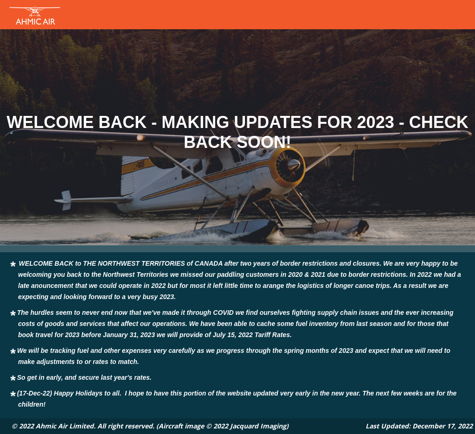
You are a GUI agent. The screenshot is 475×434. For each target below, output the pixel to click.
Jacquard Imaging (258, 425)
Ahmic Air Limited (65, 425)
